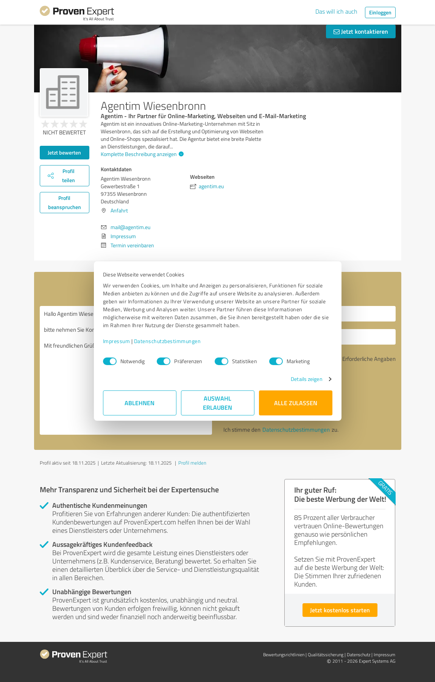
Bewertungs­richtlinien (283, 654)
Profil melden (192, 462)
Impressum (116, 341)
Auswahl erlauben (217, 403)
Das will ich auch (336, 11)
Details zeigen (306, 378)
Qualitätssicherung (325, 654)
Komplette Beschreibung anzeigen (141, 154)
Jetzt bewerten (64, 152)
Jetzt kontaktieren (361, 31)
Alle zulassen (295, 402)
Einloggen (380, 12)
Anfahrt (119, 210)
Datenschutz (358, 654)
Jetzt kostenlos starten (340, 610)
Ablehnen (139, 402)
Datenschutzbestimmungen (167, 341)
